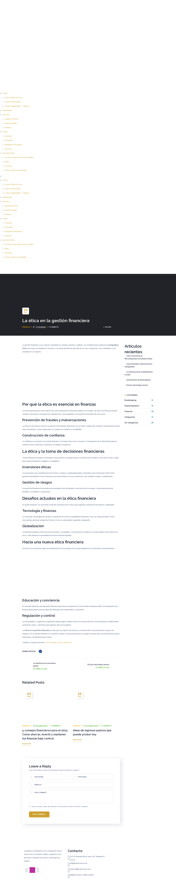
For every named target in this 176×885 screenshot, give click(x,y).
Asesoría (8, 136)
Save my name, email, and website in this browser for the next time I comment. (60, 806)
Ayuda (4, 132)
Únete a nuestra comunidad (15, 170)
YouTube (8, 166)
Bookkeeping (139, 400)
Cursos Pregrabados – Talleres (17, 106)
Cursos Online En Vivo (13, 97)
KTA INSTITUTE (42, 726)
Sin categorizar (139, 423)
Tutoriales (9, 140)
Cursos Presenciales (13, 102)
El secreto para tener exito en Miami (19, 157)
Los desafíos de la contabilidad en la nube (139, 373)
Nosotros (6, 114)
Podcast (8, 127)
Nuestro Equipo (11, 123)
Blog (7, 161)
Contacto (8, 149)
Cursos (5, 93)
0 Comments (54, 327)
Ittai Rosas (41, 327)
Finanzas (26, 327)
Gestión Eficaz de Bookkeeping (138, 380)
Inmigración (139, 417)
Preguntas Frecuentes (13, 144)
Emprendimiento (139, 406)
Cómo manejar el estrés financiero (58, 642)
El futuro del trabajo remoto (137, 385)
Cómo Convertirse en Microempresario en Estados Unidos (138, 357)
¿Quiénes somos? (12, 119)
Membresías (7, 110)
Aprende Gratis (8, 153)
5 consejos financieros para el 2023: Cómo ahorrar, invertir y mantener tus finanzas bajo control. (45, 734)
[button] (88, 176)
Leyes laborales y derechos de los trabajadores (138, 365)
